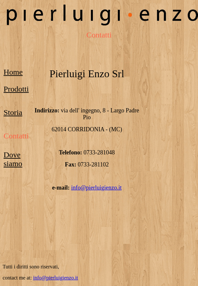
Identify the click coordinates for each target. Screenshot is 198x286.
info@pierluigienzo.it (96, 187)
